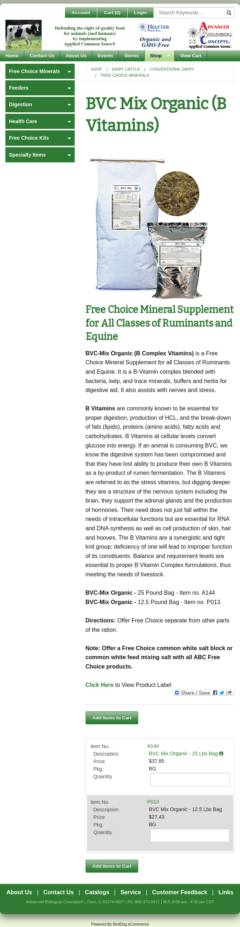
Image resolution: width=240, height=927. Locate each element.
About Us (76, 55)
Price (99, 761)
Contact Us (42, 55)
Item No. (100, 746)
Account (80, 12)
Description (106, 754)
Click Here (100, 685)
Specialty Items (27, 155)
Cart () (112, 12)
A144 (153, 746)
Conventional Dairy (172, 69)
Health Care (23, 121)
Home (11, 55)
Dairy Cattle (126, 69)
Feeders (19, 88)
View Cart (190, 55)
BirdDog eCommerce (131, 924)
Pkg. (98, 769)
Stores (131, 55)
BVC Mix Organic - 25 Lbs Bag (186, 753)
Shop (156, 55)
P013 (153, 802)
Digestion (20, 104)
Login (140, 12)
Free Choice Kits (29, 138)
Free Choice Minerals (125, 75)
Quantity (102, 776)
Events (105, 55)
